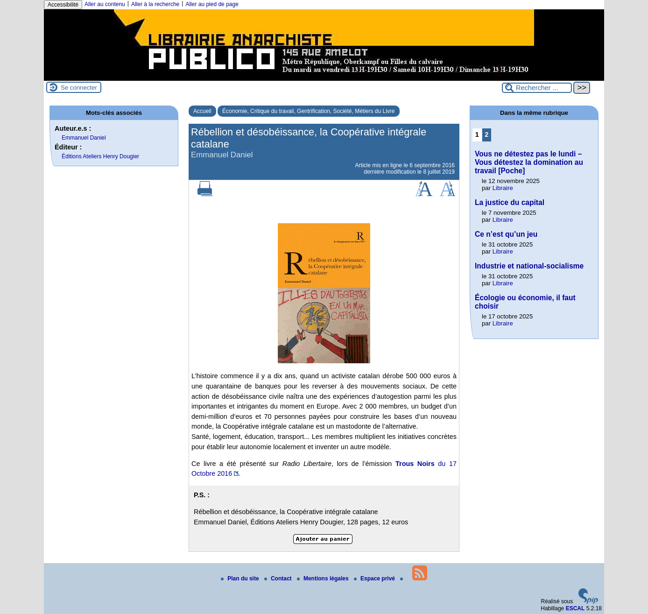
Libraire (503, 187)
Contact (278, 578)
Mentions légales (323, 578)
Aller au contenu (105, 4)
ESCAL (575, 608)
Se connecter (79, 87)
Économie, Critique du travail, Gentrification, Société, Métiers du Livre (308, 111)
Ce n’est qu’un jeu (506, 234)
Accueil (202, 111)
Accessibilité (63, 4)
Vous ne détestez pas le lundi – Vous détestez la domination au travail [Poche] (529, 162)
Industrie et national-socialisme (529, 266)
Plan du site (241, 578)
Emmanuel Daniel (84, 137)
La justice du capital (509, 202)
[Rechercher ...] (537, 88)
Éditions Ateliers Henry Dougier (100, 156)
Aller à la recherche (155, 4)
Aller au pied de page (211, 4)
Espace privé (375, 578)
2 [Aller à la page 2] (486, 134)
